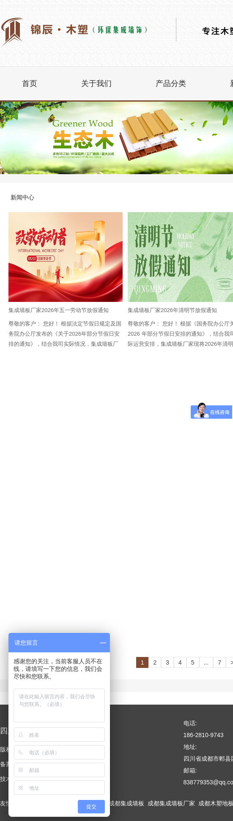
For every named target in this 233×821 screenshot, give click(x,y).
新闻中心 (22, 197)
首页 (29, 83)
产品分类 (171, 83)
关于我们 (96, 83)
